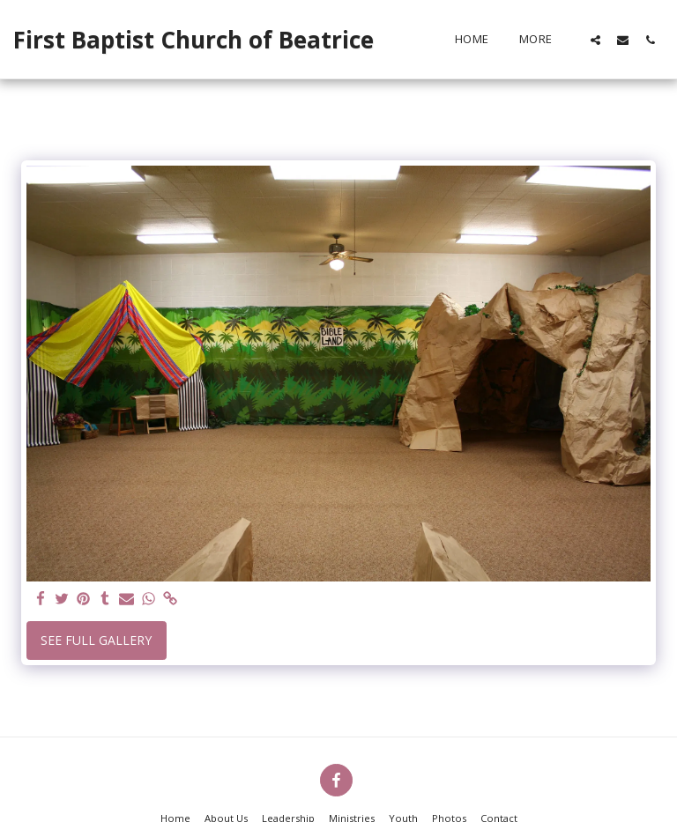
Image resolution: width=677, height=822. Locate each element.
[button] (595, 39)
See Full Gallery (96, 640)
